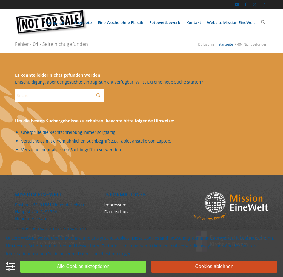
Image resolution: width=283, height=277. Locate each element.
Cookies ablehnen (214, 266)
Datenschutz (116, 211)
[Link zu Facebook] (245, 4)
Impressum (115, 205)
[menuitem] (57, 22)
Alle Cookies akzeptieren (83, 266)
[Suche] (263, 22)
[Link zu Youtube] (236, 4)
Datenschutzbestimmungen (105, 253)
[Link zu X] (254, 4)
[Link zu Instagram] (263, 4)
